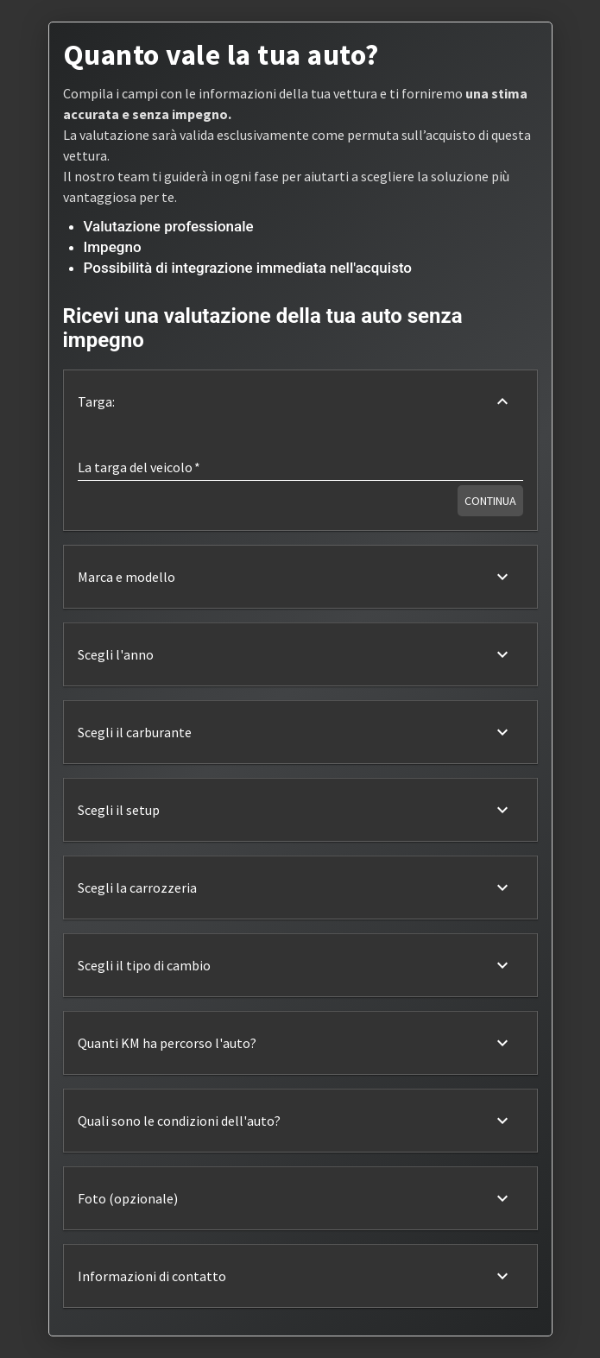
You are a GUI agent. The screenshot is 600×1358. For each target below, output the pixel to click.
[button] (300, 401)
